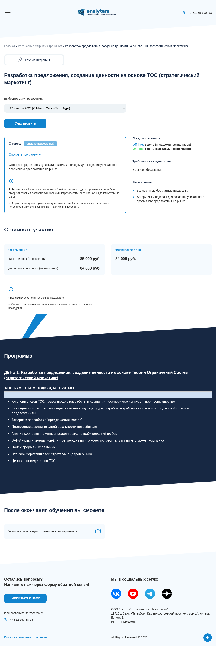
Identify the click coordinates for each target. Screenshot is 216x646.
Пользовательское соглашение (25, 637)
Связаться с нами (25, 598)
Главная (9, 46)
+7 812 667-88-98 (18, 619)
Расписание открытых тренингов (40, 46)
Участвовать (25, 123)
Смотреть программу (25, 154)
